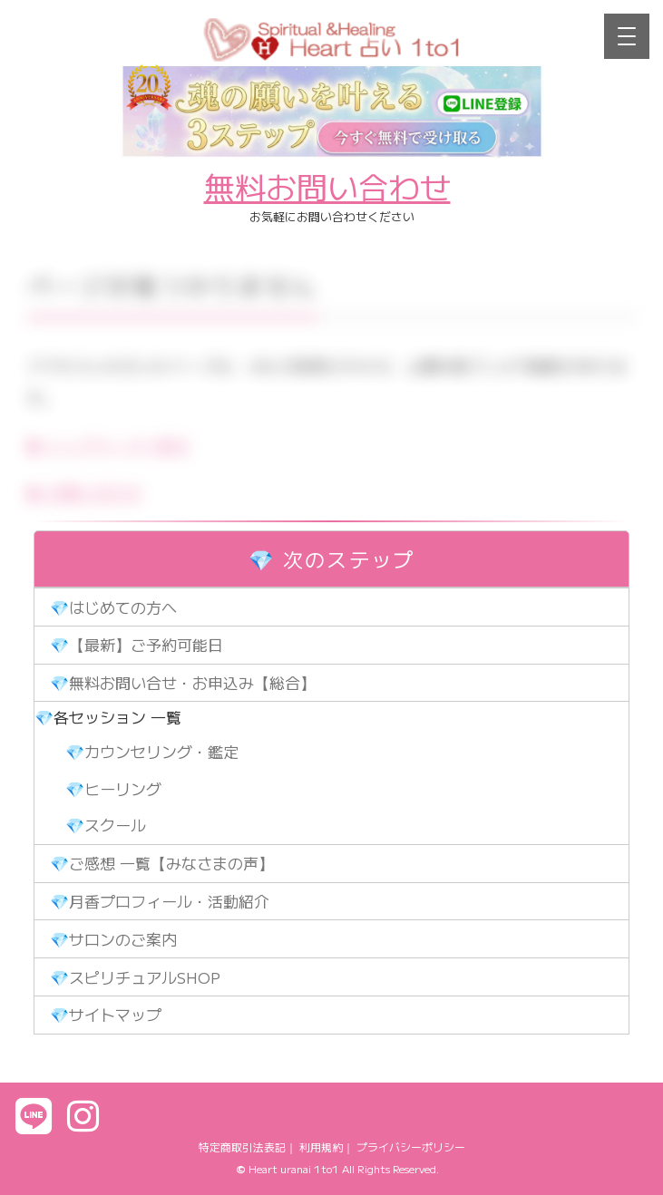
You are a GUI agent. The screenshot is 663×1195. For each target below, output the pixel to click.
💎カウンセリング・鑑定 (152, 751)
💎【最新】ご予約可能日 (136, 644)
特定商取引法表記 (242, 1146)
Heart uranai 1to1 (294, 1168)
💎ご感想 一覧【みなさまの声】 (162, 862)
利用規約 (321, 1146)
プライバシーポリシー (410, 1146)
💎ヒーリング (113, 788)
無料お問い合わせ (327, 186)
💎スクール (105, 824)
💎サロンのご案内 (113, 939)
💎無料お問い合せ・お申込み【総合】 (183, 682)
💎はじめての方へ (113, 607)
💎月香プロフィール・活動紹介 (159, 900)
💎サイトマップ (105, 1014)
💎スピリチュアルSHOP (135, 977)
